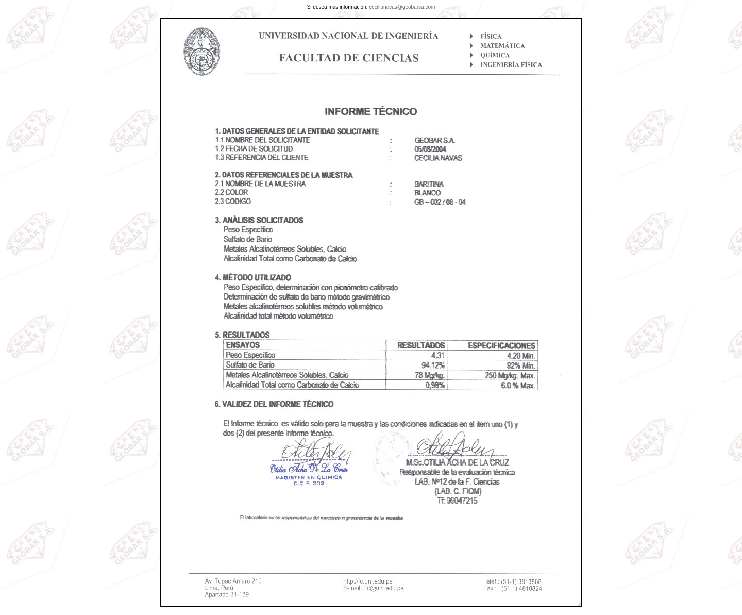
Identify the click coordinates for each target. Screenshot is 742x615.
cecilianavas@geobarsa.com (402, 7)
